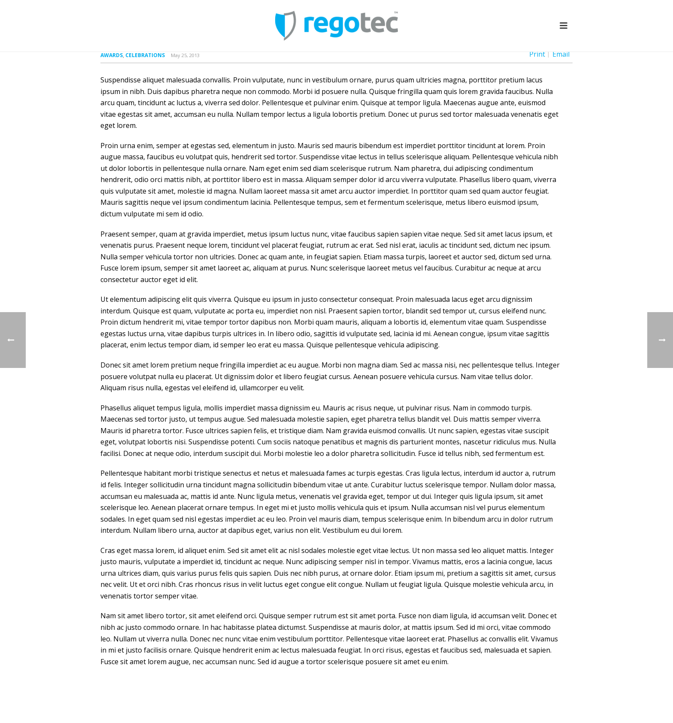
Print (537, 54)
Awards (111, 55)
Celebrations (145, 55)
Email (561, 54)
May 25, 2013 (185, 55)
